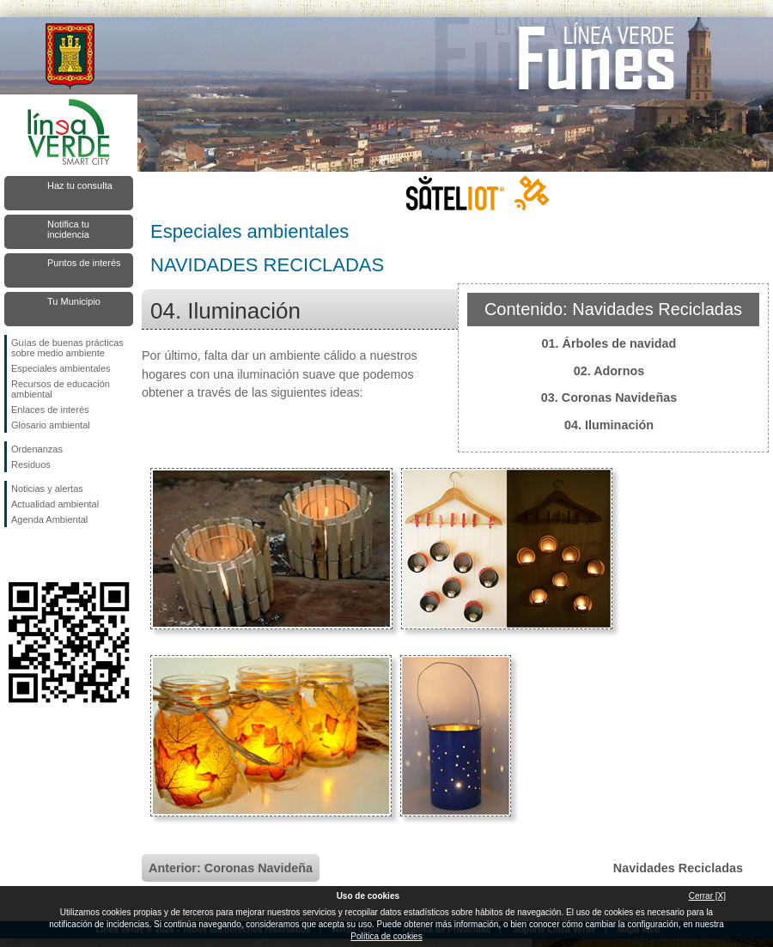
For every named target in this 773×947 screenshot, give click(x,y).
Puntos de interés (84, 263)
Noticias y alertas (47, 488)
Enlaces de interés (50, 409)
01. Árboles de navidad (609, 343)
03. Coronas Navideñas (609, 397)
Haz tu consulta (80, 185)
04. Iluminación (609, 425)
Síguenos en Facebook (14, 554)
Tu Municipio (73, 301)
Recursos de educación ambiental (60, 389)
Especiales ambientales (61, 368)
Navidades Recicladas (678, 868)
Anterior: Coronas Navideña (231, 868)
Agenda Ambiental (49, 519)
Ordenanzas (37, 449)
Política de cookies (386, 936)
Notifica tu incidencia (68, 229)
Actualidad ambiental (55, 504)
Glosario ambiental (50, 425)
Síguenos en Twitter (43, 554)
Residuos (31, 464)
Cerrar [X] (707, 896)
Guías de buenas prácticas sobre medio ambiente (67, 347)
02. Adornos (609, 371)
